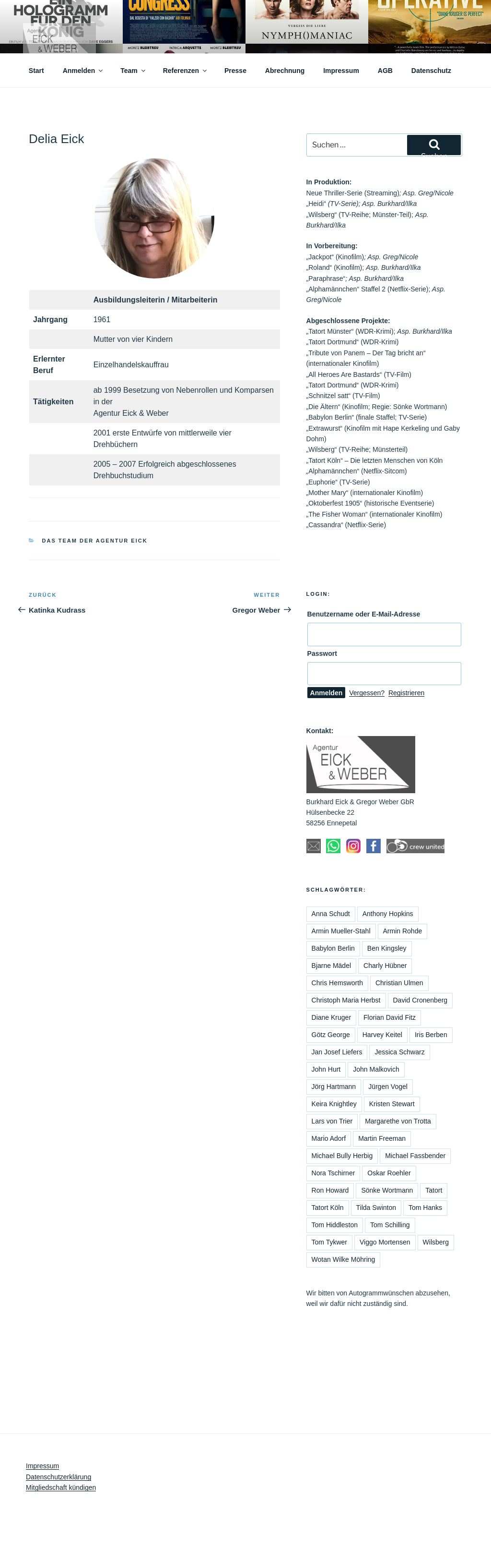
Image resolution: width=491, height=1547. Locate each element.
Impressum (341, 70)
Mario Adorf (329, 1138)
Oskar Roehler (388, 1173)
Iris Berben (431, 1035)
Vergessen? (367, 693)
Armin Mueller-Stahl (341, 931)
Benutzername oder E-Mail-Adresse (364, 614)
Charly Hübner (385, 965)
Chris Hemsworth (337, 983)
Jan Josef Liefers (337, 1052)
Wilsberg (436, 1242)
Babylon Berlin (333, 948)
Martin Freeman (382, 1138)
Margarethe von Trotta (398, 1121)
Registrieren (406, 693)
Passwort (322, 653)
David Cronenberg (420, 1000)
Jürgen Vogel (388, 1086)
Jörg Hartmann (334, 1086)
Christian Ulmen (399, 983)
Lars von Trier (332, 1121)
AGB (385, 70)
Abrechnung (284, 70)
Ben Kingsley (387, 948)
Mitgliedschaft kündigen (61, 1487)
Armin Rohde (402, 931)
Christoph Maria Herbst (346, 1000)
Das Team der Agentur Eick (95, 541)
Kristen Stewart (392, 1104)
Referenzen (185, 70)
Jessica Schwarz (399, 1052)
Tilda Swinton (376, 1207)
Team (133, 70)
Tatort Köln (328, 1207)
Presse (235, 70)
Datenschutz (431, 70)
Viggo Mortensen (385, 1242)
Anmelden (84, 70)
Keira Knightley (334, 1104)
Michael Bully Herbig (342, 1156)
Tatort (433, 1190)
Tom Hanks (425, 1207)
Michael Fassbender (415, 1156)
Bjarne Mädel (331, 965)
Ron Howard (330, 1190)
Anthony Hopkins (387, 914)
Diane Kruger (331, 1017)
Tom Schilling (389, 1225)
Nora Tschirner (333, 1173)
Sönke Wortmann (387, 1190)
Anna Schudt (331, 914)
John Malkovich (376, 1069)
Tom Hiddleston (335, 1225)
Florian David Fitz (389, 1017)
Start (36, 70)
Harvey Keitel (382, 1035)
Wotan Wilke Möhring (343, 1259)
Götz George (331, 1035)
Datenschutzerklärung (58, 1477)
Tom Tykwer (329, 1242)
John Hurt (326, 1069)
